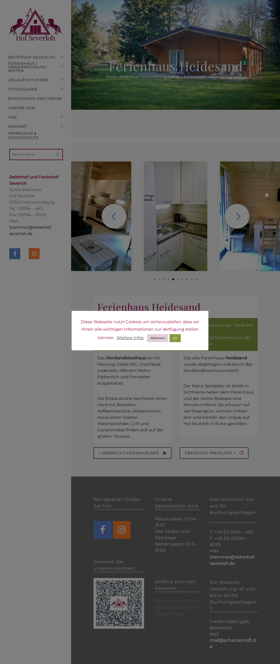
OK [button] (175, 338)
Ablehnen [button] (157, 338)
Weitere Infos (130, 337)
